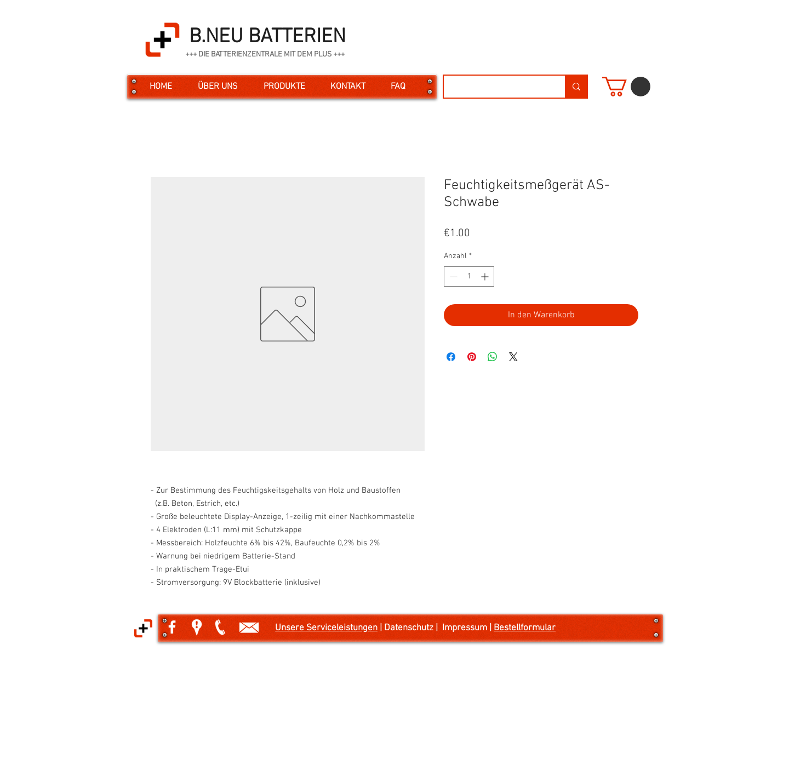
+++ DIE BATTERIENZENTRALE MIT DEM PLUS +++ (265, 54)
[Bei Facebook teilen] (451, 356)
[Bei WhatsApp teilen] (492, 356)
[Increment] (486, 276)
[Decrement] (452, 276)
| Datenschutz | (410, 628)
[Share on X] (513, 356)
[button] (626, 86)
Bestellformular (525, 628)
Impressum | (468, 628)
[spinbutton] (469, 276)
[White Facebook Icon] (172, 627)
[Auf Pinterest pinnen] (471, 356)
